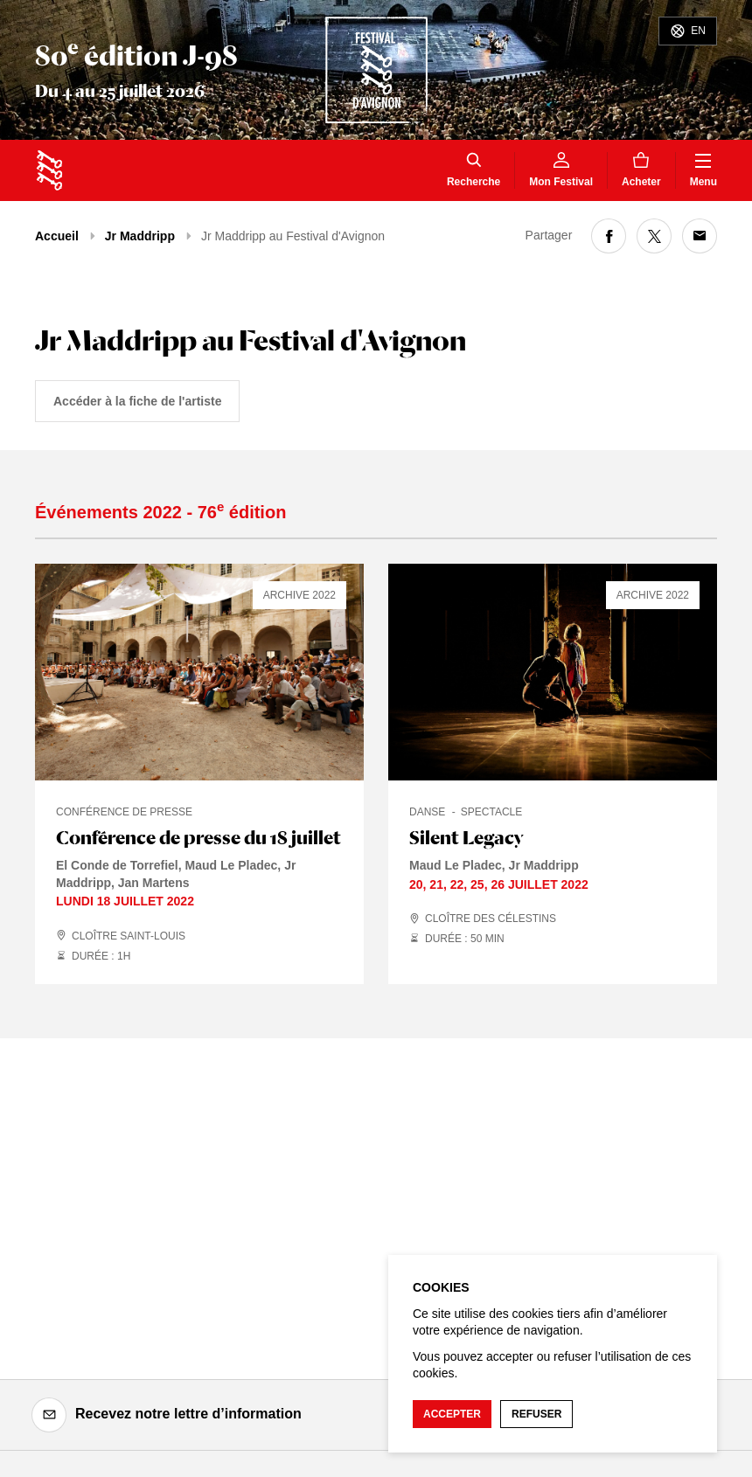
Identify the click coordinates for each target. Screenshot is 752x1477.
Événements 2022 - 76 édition (160, 512)
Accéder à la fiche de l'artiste (137, 401)
